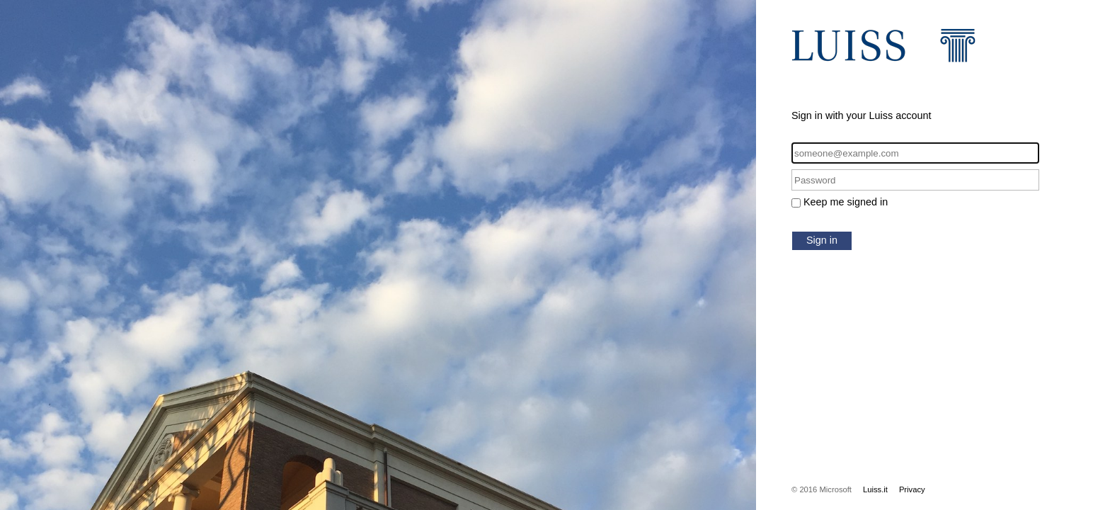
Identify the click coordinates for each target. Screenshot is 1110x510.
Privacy (912, 489)
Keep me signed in (845, 202)
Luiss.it (875, 489)
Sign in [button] (821, 240)
